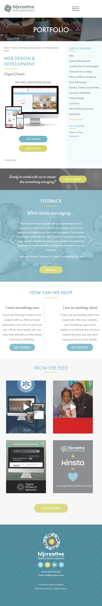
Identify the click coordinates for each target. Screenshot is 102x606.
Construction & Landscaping (83, 66)
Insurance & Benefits (79, 92)
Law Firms (74, 103)
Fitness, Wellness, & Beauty (82, 76)
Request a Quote (76, 132)
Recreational (75, 119)
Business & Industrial (79, 61)
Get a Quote (33, 148)
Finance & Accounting (80, 71)
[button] (11, 240)
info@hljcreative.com (54, 575)
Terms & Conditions (56, 585)
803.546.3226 (54, 572)
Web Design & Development (30, 48)
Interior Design (76, 98)
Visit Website (33, 139)
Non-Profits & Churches (81, 108)
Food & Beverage (77, 82)
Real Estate (74, 114)
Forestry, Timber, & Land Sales (84, 87)
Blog (71, 55)
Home (6, 48)
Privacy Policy (43, 585)
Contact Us (73, 136)
